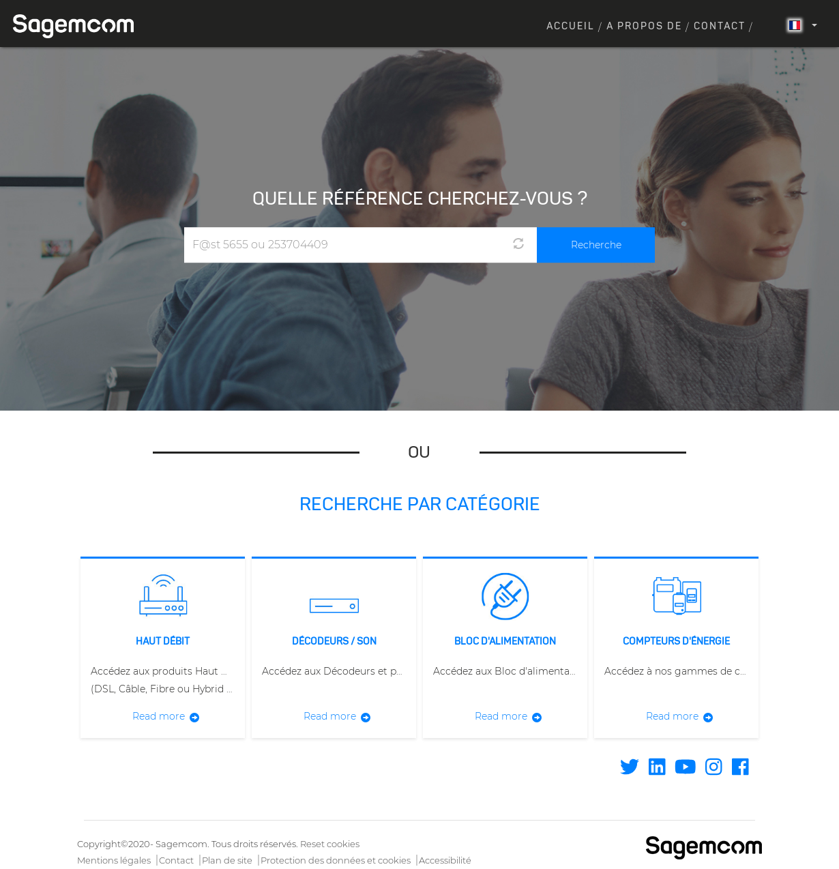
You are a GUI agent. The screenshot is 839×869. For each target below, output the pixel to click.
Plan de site (227, 860)
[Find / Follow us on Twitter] (629, 770)
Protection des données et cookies (336, 860)
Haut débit (163, 642)
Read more (158, 716)
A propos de (644, 26)
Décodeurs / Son (334, 642)
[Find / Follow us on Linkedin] (657, 770)
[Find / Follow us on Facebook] (740, 770)
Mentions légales (114, 860)
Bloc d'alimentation (505, 642)
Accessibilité (445, 860)
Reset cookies (329, 843)
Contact (720, 26)
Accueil (570, 26)
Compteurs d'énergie (676, 642)
